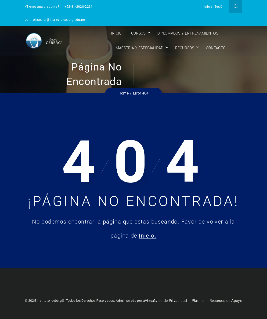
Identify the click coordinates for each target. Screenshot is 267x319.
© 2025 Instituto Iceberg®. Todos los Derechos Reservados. (70, 300)
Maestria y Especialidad (140, 48)
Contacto (216, 48)
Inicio (117, 33)
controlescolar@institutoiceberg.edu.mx (55, 19)
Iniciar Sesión (214, 6)
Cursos (139, 33)
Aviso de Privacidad (170, 300)
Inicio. (147, 235)
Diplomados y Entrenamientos (188, 33)
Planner (198, 300)
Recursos (185, 48)
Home (124, 93)
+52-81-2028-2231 (79, 6)
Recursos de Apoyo (225, 300)
